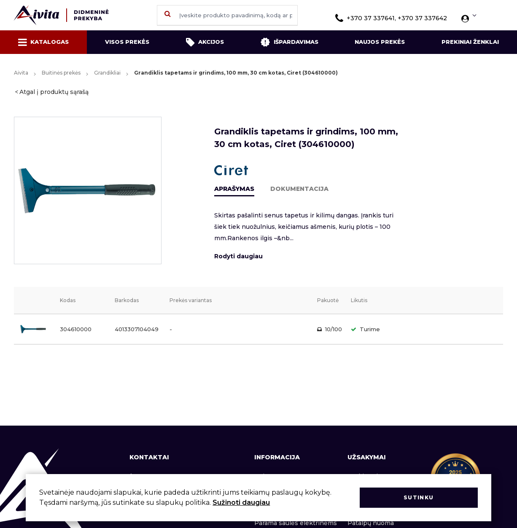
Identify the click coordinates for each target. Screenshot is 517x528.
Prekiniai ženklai (470, 41)
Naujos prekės (380, 41)
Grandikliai (107, 73)
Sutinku (419, 497)
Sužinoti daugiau (241, 503)
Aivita (21, 73)
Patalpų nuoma (370, 523)
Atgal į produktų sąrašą (54, 92)
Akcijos (205, 42)
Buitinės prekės (61, 73)
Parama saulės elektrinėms (295, 523)
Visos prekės (127, 41)
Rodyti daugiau (238, 256)
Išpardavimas (289, 42)
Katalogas (43, 42)
